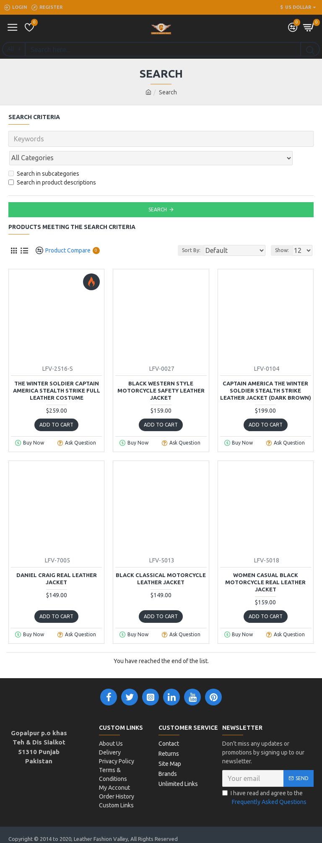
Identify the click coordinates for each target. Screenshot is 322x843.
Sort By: (190, 231)
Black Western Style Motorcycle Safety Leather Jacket (161, 372)
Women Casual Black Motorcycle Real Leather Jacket (265, 564)
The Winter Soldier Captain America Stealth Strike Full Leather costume (56, 372)
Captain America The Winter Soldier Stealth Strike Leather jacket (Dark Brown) (265, 372)
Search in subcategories (43, 155)
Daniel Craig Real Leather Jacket (56, 560)
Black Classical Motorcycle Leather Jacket (161, 560)
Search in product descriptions (52, 164)
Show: (282, 231)
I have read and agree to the (265, 779)
